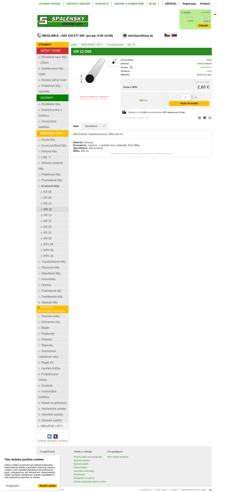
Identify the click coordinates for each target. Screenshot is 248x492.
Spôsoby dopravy (82, 460)
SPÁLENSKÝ (206, 67)
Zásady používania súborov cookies (193, 490)
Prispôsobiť (12, 485)
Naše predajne (80, 467)
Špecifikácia (91, 126)
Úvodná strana (146, 490)
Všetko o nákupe (161, 490)
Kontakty (174, 490)
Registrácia (189, 3)
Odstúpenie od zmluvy (84, 478)
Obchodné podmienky (84, 471)
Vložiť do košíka (189, 103)
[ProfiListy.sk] (102, 18)
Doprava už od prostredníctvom (156, 112)
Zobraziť (203, 25)
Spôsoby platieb (81, 464)
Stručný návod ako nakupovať (88, 457)
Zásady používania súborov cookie (90, 481)
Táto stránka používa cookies (24, 459)
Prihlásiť (205, 3)
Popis (76, 126)
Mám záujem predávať (117, 457)
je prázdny (205, 12)
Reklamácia (79, 474)
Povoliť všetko (48, 485)
